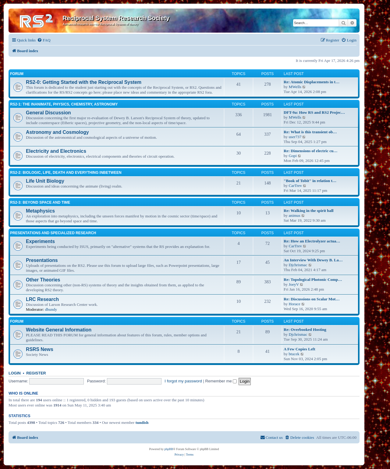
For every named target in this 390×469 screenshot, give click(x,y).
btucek (294, 354)
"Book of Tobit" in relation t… (310, 180)
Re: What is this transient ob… (310, 132)
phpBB (169, 449)
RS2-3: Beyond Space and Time (40, 202)
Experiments (40, 241)
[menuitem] (43, 40)
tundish (142, 422)
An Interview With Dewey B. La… (313, 260)
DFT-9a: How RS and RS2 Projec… (314, 112)
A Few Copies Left (299, 349)
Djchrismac (298, 265)
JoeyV (294, 284)
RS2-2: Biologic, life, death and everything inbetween (66, 172)
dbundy (51, 309)
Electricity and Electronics (56, 151)
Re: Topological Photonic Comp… (313, 279)
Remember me (221, 381)
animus (294, 215)
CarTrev (295, 185)
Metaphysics (40, 210)
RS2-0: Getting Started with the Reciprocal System (83, 82)
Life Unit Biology (45, 181)
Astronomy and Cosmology (57, 132)
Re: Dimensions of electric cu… (311, 151)
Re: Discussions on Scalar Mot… (312, 299)
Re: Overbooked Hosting (305, 329)
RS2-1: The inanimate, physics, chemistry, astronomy (64, 104)
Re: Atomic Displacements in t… (311, 82)
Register (36, 373)
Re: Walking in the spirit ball (309, 210)
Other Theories (43, 279)
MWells (295, 86)
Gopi (292, 155)
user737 (295, 136)
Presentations (42, 260)
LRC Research (42, 299)
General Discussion (48, 112)
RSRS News (39, 349)
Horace (294, 304)
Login (15, 373)
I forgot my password (183, 381)
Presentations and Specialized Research (53, 233)
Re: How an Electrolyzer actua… (312, 241)
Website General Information (58, 329)
